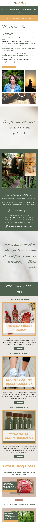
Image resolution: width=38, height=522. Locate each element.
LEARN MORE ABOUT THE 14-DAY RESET (19, 18)
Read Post (19, 500)
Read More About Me (9, 67)
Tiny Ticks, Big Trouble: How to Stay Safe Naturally (19, 504)
